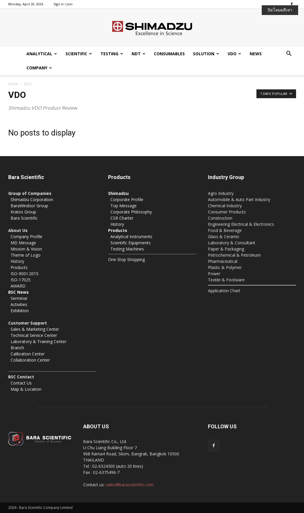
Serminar (19, 298)
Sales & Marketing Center (35, 329)
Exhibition (20, 310)
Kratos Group (23, 212)
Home (13, 83)
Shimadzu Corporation (32, 199)
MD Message (23, 242)
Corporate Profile (126, 199)
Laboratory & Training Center (38, 341)
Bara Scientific (24, 218)
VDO (234, 53)
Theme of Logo (26, 255)
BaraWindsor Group (29, 205)
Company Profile (26, 236)
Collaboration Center (30, 360)
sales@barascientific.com (130, 484)
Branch (17, 347)
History (17, 261)
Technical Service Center (34, 335)
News (256, 53)
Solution (206, 53)
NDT (138, 53)
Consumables (169, 53)
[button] (289, 54)
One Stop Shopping (126, 259)
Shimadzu (118, 193)
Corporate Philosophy (131, 212)
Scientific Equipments (130, 242)
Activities (19, 304)
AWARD (18, 286)
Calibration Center (28, 354)
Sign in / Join (63, 4)
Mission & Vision (26, 249)
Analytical (41, 53)
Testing (111, 53)
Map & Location (26, 389)
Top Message (123, 205)
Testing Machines (127, 249)
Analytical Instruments (131, 236)
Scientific (78, 53)
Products (19, 267)
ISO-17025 (21, 280)
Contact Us (21, 383)
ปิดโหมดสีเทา (280, 10)
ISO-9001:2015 (24, 273)
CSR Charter (121, 218)
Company (39, 68)
